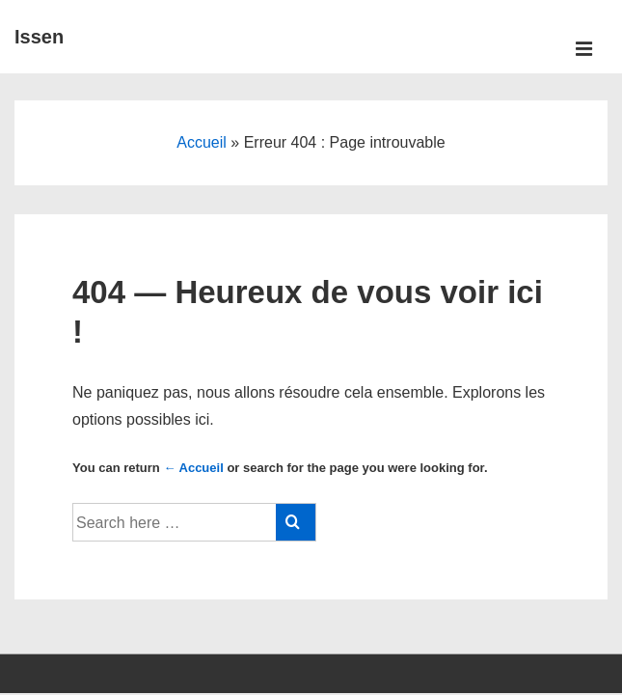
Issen (39, 36)
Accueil (201, 142)
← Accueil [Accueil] (193, 467)
